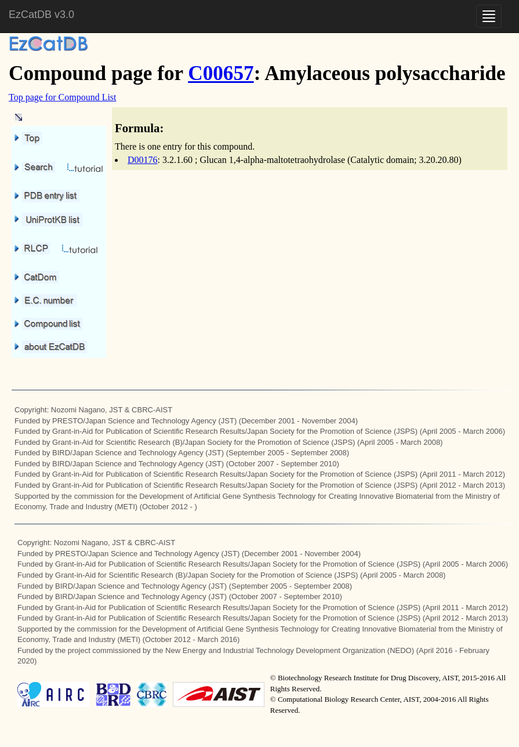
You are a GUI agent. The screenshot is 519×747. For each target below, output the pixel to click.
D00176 (143, 160)
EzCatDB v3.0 (41, 14)
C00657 (220, 73)
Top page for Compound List (63, 97)
